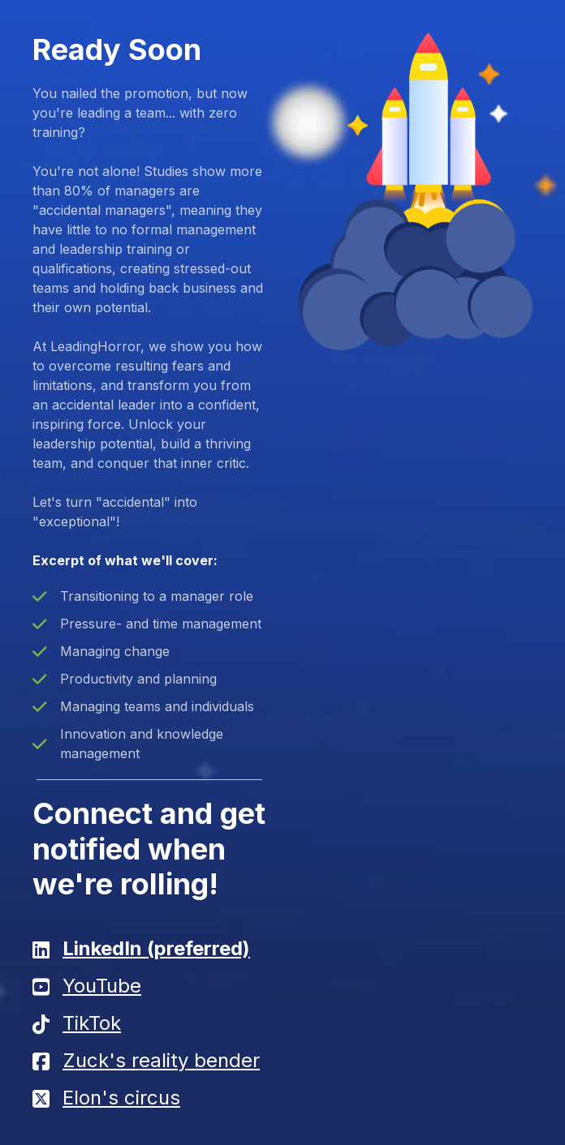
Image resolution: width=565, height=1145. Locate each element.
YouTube (102, 985)
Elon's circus (121, 1097)
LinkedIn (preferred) (156, 948)
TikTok (92, 1023)
